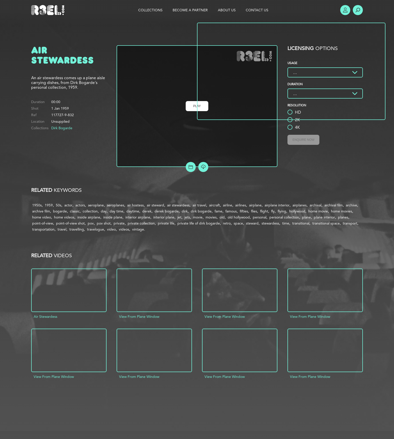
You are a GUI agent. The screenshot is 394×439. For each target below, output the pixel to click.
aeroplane (96, 205)
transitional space (326, 223)
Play (197, 106)
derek (147, 211)
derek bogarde (167, 211)
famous (231, 211)
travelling (76, 229)
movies (211, 217)
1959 (49, 205)
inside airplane (88, 217)
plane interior (324, 217)
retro (227, 223)
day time (116, 211)
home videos (64, 217)
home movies (341, 211)
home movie (318, 211)
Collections (150, 10)
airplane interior (277, 205)
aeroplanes (115, 205)
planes (343, 217)
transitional (300, 223)
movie (198, 217)
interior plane (163, 217)
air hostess (135, 205)
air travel (199, 205)
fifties (244, 211)
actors (80, 205)
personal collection (284, 217)
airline (227, 205)
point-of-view (42, 223)
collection (90, 211)
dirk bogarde (201, 211)
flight (264, 211)
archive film (41, 211)
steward (252, 223)
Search (358, 10)
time (285, 223)
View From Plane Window (139, 317)
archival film (333, 205)
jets (187, 217)
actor (68, 205)
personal (259, 217)
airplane (255, 205)
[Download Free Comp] (203, 167)
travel (62, 229)
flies (254, 211)
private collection (141, 223)
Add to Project (191, 167)
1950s (37, 205)
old (222, 217)
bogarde (60, 211)
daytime (132, 211)
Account (345, 10)
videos (124, 229)
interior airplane (137, 217)
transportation (43, 229)
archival (315, 205)
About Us (227, 10)
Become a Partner (190, 10)
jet (179, 217)
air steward (155, 205)
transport (350, 223)
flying (282, 211)
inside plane (112, 217)
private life (166, 223)
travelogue (95, 229)
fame (218, 211)
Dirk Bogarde (61, 128)
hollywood (297, 211)
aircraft (214, 205)
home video (41, 217)
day (104, 211)
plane (306, 217)
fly (273, 211)
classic (75, 211)
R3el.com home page (48, 10)
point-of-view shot (70, 223)
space (238, 223)
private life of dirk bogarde (198, 223)
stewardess (270, 223)
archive (351, 205)
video (111, 229)
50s (58, 205)
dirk (185, 211)
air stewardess (178, 205)
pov (91, 223)
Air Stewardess (45, 317)
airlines (240, 205)
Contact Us (257, 10)
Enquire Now (303, 140)
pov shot (104, 223)
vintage (138, 229)
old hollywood (239, 217)
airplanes (299, 205)
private (119, 223)
